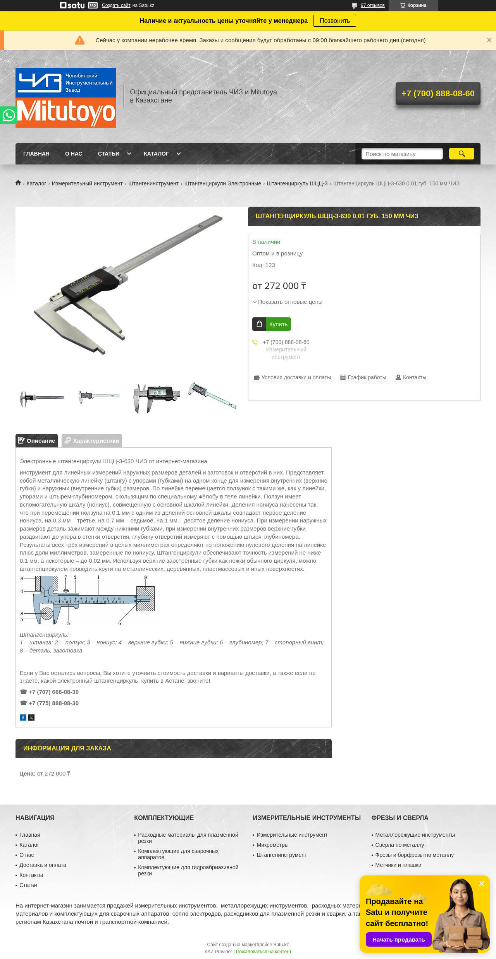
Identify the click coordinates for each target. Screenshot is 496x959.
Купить (278, 324)
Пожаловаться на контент (263, 951)
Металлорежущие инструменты (415, 835)
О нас (74, 154)
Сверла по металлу (399, 845)
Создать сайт (116, 5)
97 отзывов (373, 5)
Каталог (156, 154)
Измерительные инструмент (292, 835)
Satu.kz (281, 944)
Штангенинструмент (153, 183)
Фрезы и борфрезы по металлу (414, 855)
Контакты (31, 875)
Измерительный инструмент (87, 183)
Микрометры (272, 845)
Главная (36, 154)
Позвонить (335, 20)
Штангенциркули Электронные (223, 183)
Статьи (109, 154)
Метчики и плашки (398, 865)
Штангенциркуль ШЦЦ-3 (297, 183)
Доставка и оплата (42, 865)
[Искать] (461, 153)
